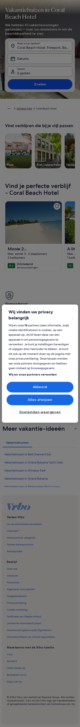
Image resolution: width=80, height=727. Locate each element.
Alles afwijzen (40, 400)
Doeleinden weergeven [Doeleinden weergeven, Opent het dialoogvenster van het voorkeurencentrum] (40, 412)
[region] (40, 363)
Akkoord (40, 387)
